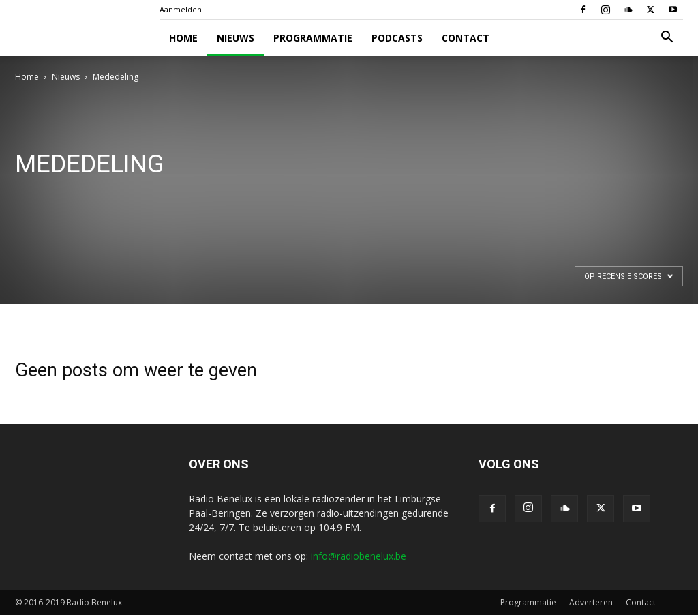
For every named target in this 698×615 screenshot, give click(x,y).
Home (183, 37)
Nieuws (235, 37)
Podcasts (397, 37)
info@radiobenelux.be (358, 556)
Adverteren (591, 602)
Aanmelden (181, 9)
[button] (666, 38)
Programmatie (312, 37)
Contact (465, 37)
